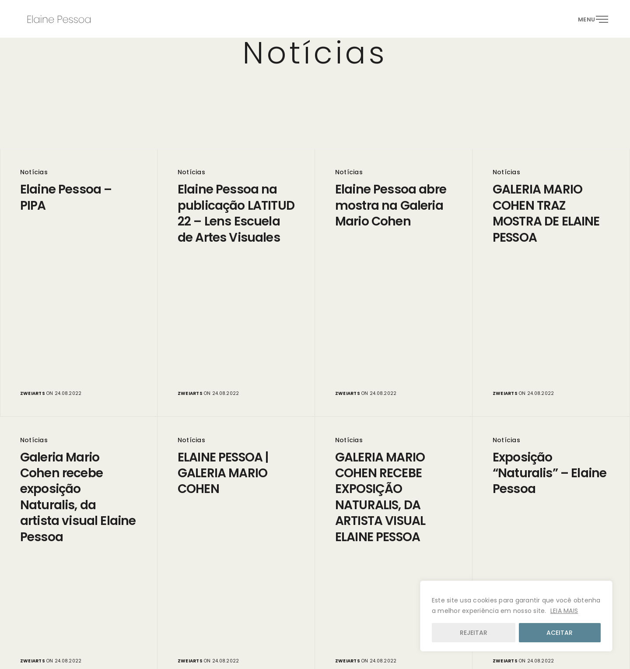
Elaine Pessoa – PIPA (66, 198)
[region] (516, 616)
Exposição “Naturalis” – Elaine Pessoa (549, 473)
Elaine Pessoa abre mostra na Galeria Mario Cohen (390, 205)
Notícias (34, 172)
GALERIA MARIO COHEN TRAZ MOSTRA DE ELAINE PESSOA (546, 214)
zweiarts (32, 393)
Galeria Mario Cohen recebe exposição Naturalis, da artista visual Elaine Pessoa (78, 497)
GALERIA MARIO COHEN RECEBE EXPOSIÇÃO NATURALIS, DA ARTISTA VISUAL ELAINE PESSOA (380, 497)
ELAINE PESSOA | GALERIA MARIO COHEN (223, 473)
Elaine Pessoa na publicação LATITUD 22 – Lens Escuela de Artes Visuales (236, 214)
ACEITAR (559, 632)
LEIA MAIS (564, 610)
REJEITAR (473, 632)
